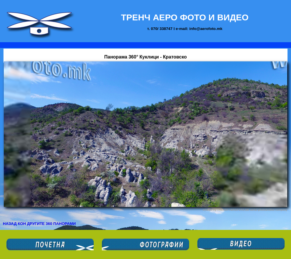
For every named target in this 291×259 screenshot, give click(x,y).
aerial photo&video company (268, 209)
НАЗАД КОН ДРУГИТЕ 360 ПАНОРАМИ (39, 223)
